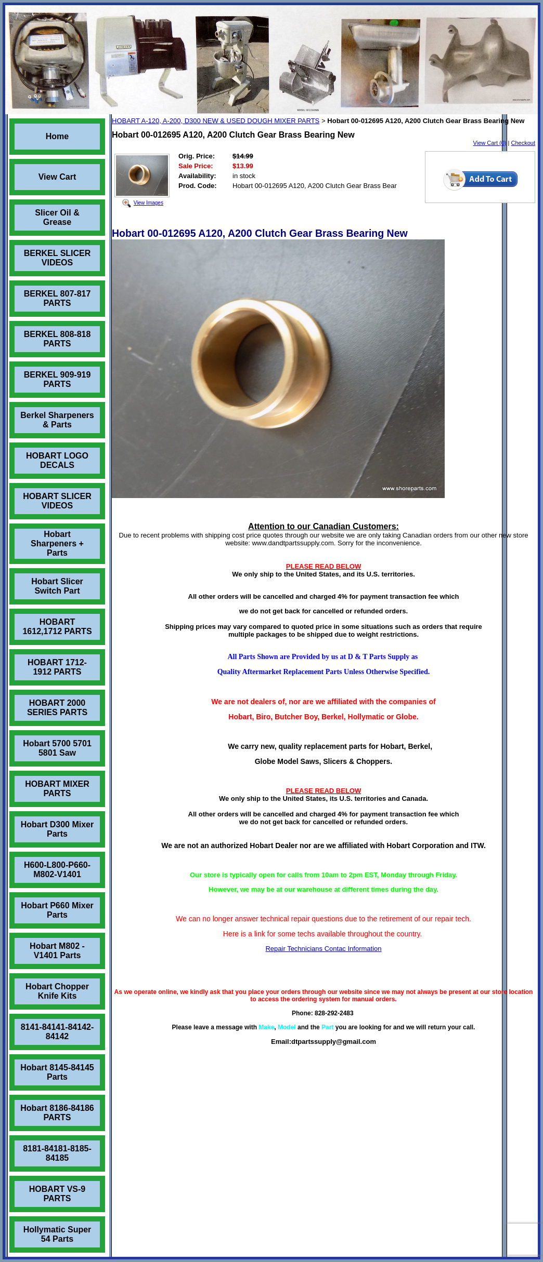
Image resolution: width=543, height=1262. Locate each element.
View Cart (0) (490, 143)
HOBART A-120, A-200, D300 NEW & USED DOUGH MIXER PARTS (215, 121)
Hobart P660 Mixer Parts (57, 910)
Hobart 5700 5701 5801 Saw (57, 748)
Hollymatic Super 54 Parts (57, 1234)
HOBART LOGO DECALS (57, 460)
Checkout (523, 143)
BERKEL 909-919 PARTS (57, 379)
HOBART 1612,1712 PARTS (57, 626)
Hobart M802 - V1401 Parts (57, 951)
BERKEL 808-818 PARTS (57, 339)
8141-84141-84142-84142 (57, 1032)
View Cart (57, 176)
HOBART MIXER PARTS (57, 789)
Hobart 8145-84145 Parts (57, 1072)
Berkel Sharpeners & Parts (57, 420)
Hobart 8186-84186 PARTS (57, 1113)
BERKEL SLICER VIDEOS (57, 258)
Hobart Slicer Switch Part (57, 586)
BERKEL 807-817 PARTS (57, 298)
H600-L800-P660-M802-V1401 (57, 870)
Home (57, 136)
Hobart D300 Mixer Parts (57, 829)
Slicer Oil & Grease (57, 217)
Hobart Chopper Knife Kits (57, 991)
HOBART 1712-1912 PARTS (57, 667)
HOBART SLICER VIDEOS (57, 501)
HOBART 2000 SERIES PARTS (57, 708)
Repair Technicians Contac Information (323, 948)
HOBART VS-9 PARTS (57, 1194)
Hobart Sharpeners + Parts (57, 543)
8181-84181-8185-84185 (57, 1153)
